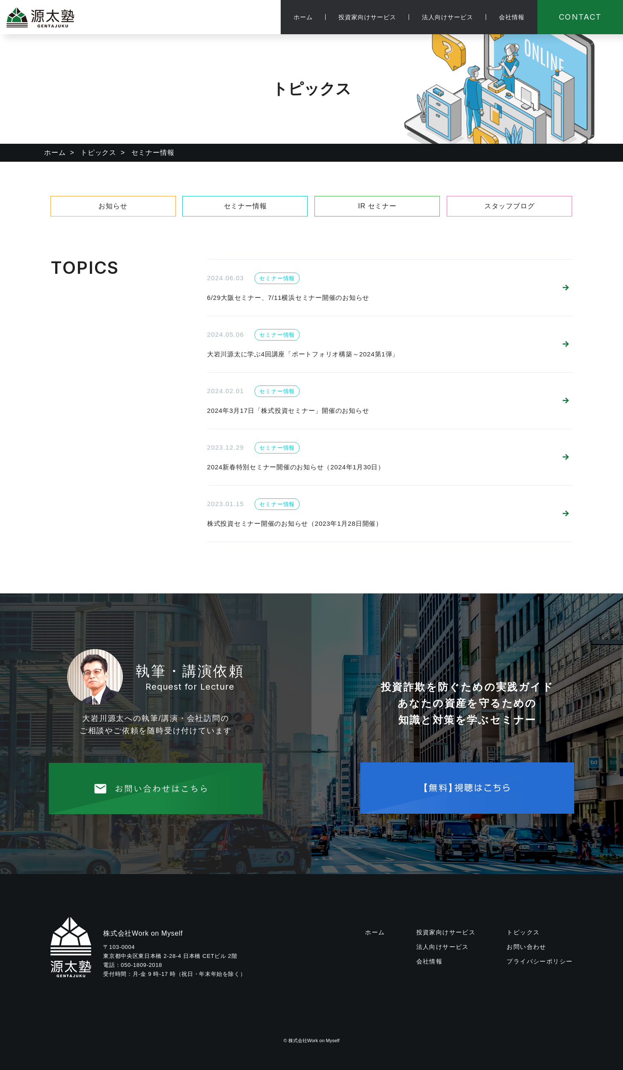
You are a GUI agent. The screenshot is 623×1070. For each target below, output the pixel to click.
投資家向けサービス (367, 17)
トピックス (98, 152)
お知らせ (112, 206)
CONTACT (580, 16)
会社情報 (512, 17)
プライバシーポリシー (540, 961)
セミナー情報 (245, 206)
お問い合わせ (526, 946)
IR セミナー (377, 206)
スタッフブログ (509, 206)
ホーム (303, 17)
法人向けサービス (447, 17)
